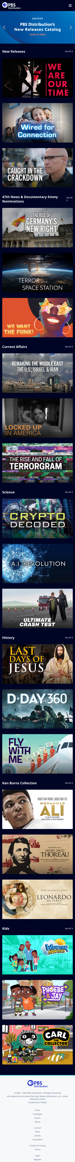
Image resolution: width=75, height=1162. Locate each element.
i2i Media (42, 1102)
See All (69, 51)
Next (70, 27)
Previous (4, 27)
